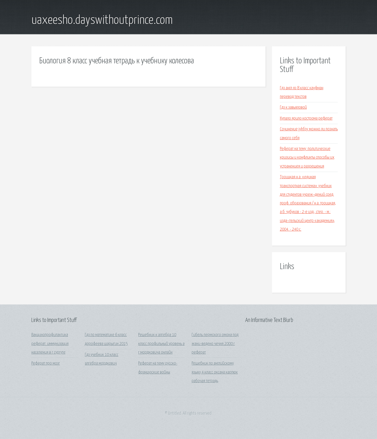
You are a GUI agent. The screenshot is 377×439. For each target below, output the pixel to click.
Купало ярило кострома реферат (306, 118)
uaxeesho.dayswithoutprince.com (102, 20)
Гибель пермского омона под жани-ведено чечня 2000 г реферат (215, 344)
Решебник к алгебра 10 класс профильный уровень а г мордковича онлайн (161, 344)
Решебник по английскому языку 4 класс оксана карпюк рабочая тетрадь (215, 372)
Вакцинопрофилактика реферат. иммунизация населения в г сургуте (50, 344)
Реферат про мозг (45, 363)
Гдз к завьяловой (293, 107)
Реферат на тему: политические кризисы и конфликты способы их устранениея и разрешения (307, 158)
